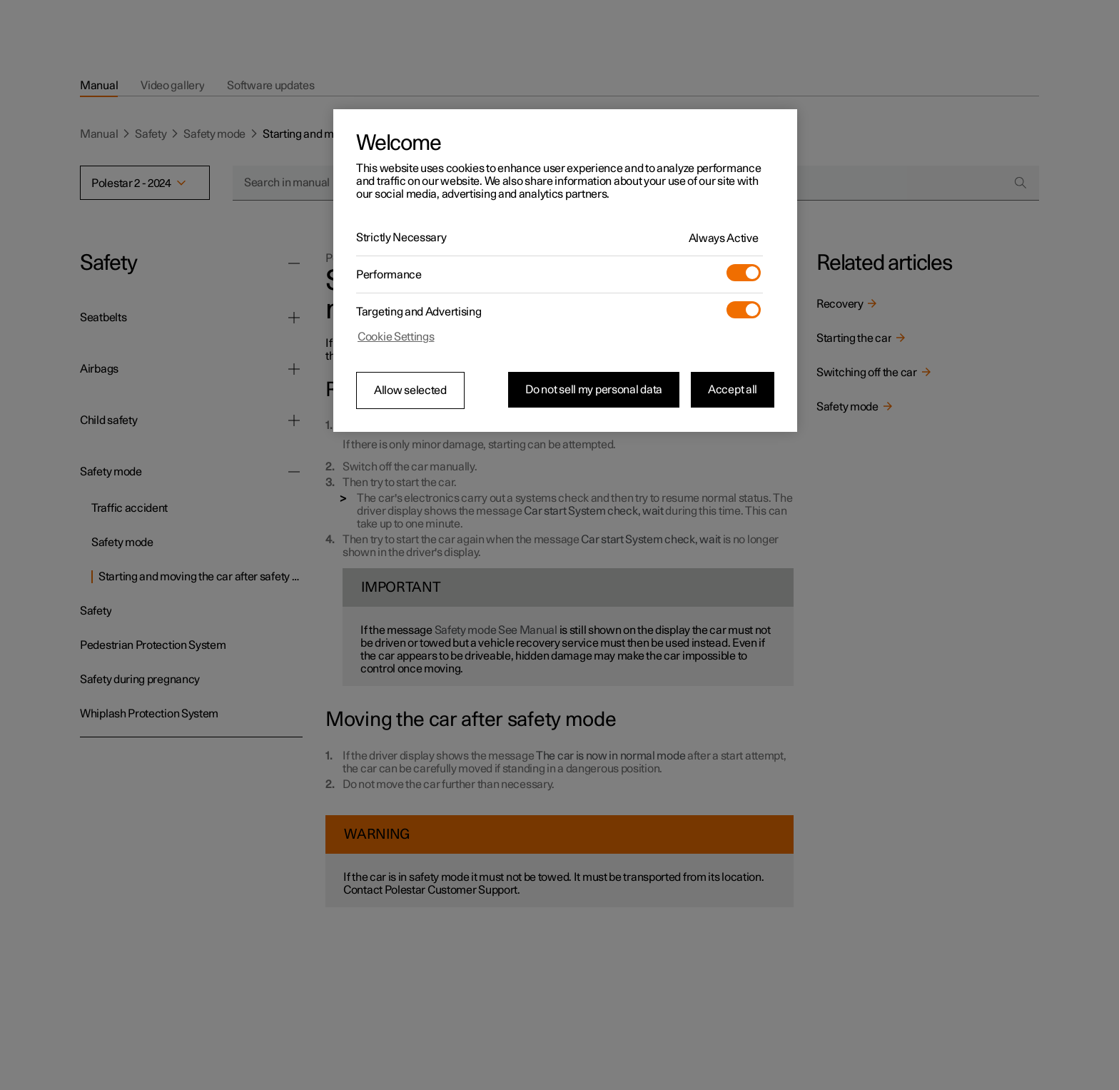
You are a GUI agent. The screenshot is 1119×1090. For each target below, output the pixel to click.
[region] (565, 270)
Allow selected (410, 390)
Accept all (732, 389)
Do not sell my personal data (593, 389)
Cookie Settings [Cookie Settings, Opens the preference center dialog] (396, 337)
